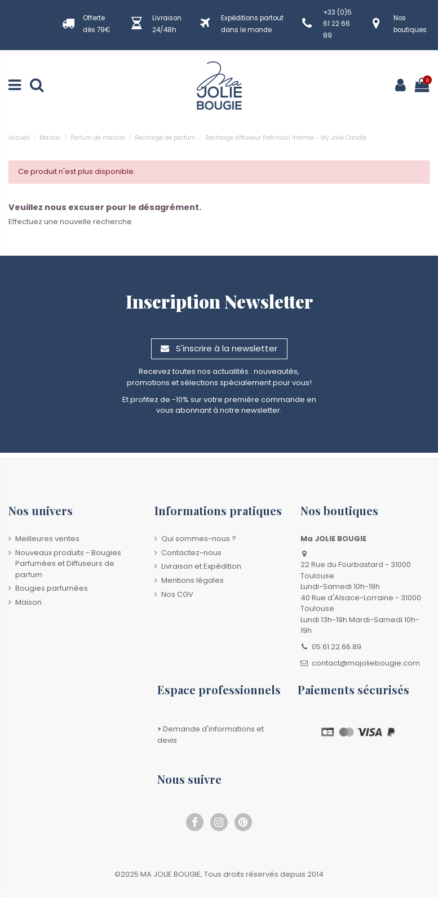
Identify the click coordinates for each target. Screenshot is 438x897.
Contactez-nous (191, 552)
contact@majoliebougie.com (366, 663)
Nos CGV (177, 594)
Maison (28, 602)
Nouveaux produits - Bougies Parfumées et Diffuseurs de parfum (68, 563)
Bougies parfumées (51, 588)
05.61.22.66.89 (336, 646)
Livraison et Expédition (201, 566)
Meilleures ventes (47, 538)
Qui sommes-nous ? (198, 538)
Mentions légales (192, 580)
